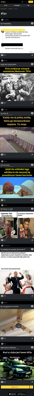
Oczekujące (17, 5)
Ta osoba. (4, 113)
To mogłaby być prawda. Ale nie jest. (13, 249)
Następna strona (15, 387)
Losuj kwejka (32, 388)
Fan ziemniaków (6, 23)
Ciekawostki (2, 65)
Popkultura (2, 250)
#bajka (8, 166)
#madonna (10, 65)
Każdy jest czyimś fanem (8, 64)
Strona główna (4, 8)
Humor (2, 114)
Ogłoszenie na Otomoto (8, 347)
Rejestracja (30, 1)
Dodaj (5, 5)
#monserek (10, 210)
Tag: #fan (10, 8)
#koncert (14, 250)
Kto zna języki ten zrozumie (9, 306)
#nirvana (11, 250)
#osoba (7, 114)
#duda (17, 250)
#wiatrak (7, 307)
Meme (2, 166)
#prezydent (8, 250)
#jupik (7, 210)
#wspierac (10, 114)
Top (28, 5)
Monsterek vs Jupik (7, 209)
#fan (7, 65)
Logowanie (26, 1)
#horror (5, 166)
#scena (12, 166)
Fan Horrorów (5, 165)
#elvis (13, 65)
